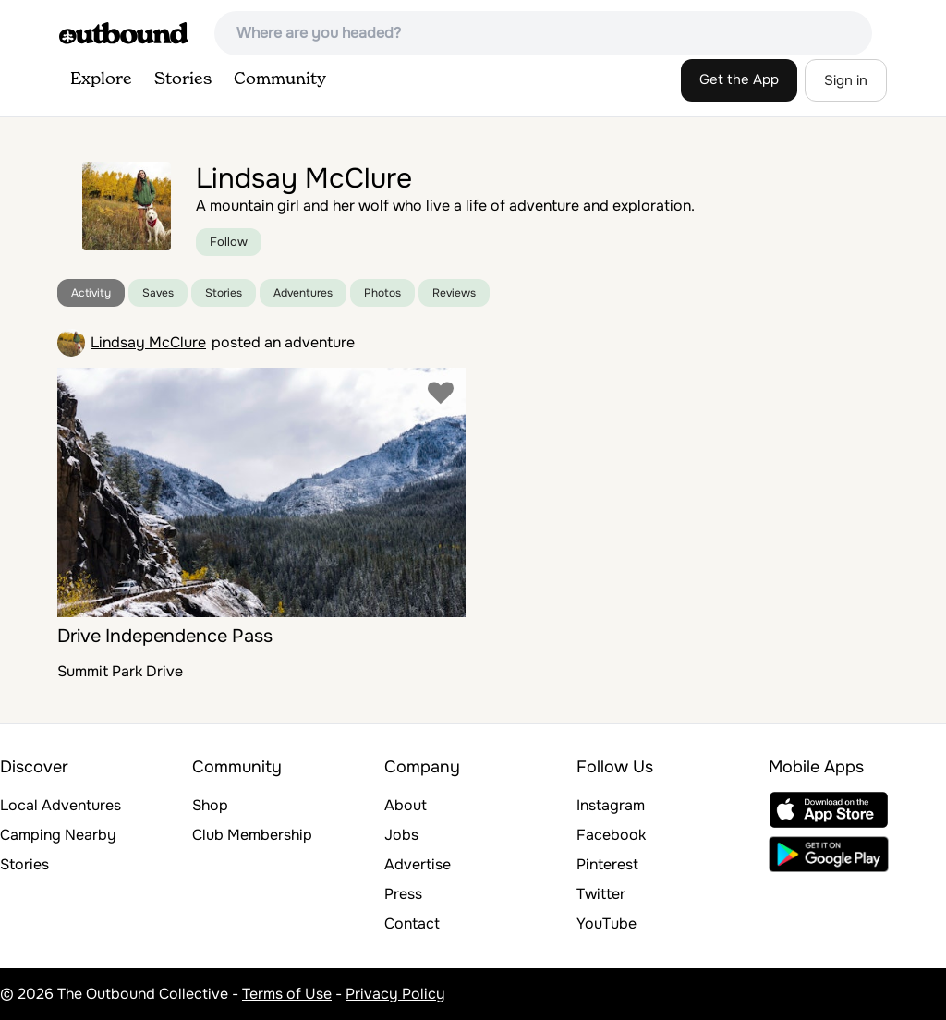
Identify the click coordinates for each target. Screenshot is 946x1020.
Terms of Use (287, 993)
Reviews (454, 292)
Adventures (303, 292)
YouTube (606, 923)
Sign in (845, 80)
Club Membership (252, 834)
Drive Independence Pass (165, 636)
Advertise (417, 864)
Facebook (611, 834)
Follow (229, 241)
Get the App (739, 79)
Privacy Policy (395, 993)
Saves (158, 292)
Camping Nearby (58, 834)
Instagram (610, 805)
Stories (183, 79)
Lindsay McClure (148, 342)
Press (403, 894)
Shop (210, 805)
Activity (91, 292)
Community (280, 79)
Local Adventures (60, 805)
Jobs (401, 834)
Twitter (600, 894)
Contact (412, 923)
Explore (101, 79)
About (405, 805)
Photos (382, 292)
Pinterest (607, 864)
